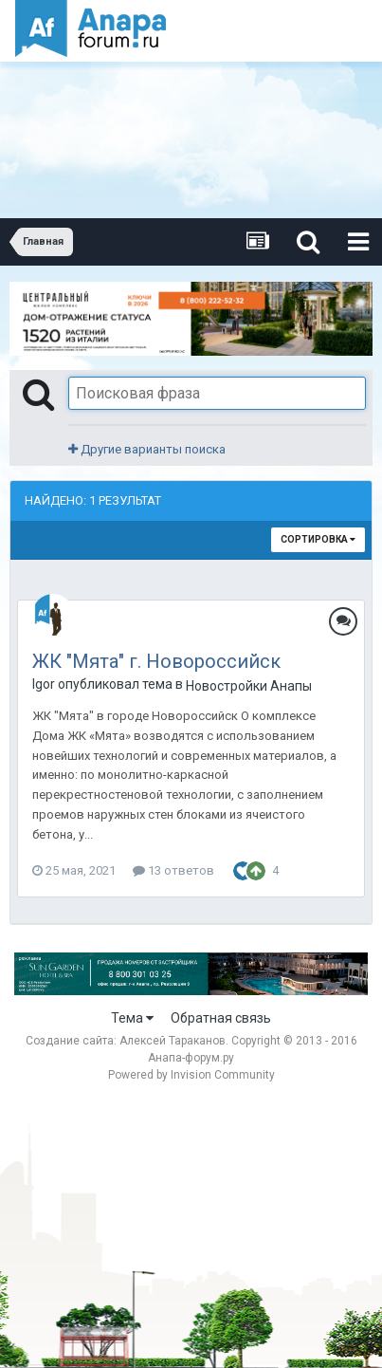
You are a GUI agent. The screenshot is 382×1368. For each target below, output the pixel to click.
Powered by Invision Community (191, 1074)
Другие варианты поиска (147, 449)
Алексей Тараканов (172, 1040)
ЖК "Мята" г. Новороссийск (156, 661)
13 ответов (173, 870)
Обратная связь (221, 1018)
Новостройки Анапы (249, 685)
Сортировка (318, 539)
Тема (132, 1018)
